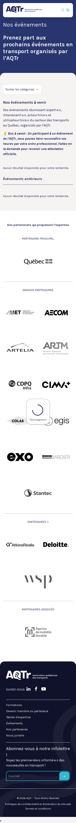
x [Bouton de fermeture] (1, 820)
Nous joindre (15, 735)
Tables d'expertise (18, 717)
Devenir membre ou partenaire (27, 711)
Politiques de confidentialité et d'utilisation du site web (38, 804)
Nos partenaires (17, 729)
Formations (14, 705)
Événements (14, 723)
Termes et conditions (38, 808)
